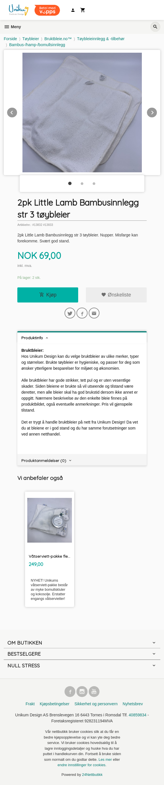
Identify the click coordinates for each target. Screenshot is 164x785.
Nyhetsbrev (133, 704)
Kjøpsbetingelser (54, 704)
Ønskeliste (116, 295)
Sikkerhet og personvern (96, 704)
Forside (10, 38)
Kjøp (48, 295)
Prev (17, 112)
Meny (12, 26)
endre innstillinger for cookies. (82, 765)
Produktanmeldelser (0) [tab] (43, 460)
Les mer (106, 759)
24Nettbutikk (92, 774)
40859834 (137, 715)
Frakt (30, 704)
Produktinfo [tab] (32, 337)
